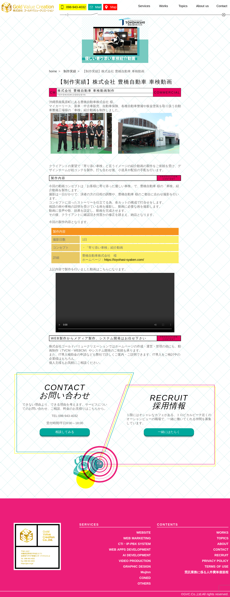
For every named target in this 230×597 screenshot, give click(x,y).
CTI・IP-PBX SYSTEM (134, 544)
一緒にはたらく (169, 432)
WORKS (222, 532)
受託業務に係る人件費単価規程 (206, 572)
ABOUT (222, 544)
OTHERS (144, 583)
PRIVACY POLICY (215, 561)
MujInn (146, 572)
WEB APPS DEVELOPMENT (130, 549)
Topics (182, 6)
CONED (145, 578)
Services (144, 6)
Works (163, 6)
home (53, 71)
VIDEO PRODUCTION (135, 561)
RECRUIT (221, 555)
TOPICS (222, 538)
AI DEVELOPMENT (137, 555)
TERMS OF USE (216, 566)
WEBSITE (143, 532)
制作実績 (69, 71)
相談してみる (64, 432)
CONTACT (220, 549)
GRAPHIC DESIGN (137, 566)
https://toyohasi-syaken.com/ (124, 259)
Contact (221, 6)
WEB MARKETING (137, 538)
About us (202, 6)
